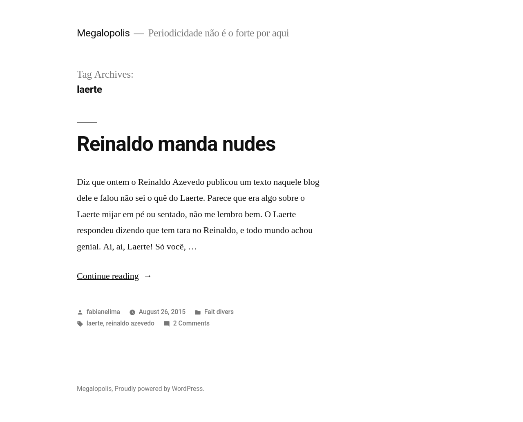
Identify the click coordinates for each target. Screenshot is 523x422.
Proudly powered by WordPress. (159, 389)
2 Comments (191, 323)
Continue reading (114, 276)
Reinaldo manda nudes (176, 144)
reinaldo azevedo (130, 323)
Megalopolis (103, 33)
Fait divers (219, 312)
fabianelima (103, 312)
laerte (95, 323)
